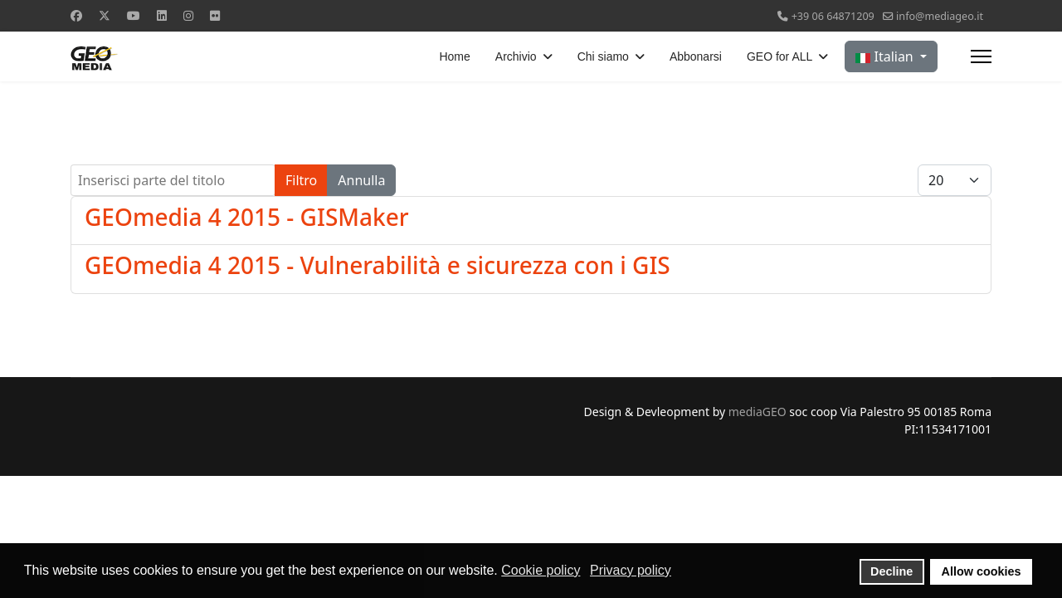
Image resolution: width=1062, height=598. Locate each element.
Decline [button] (891, 571)
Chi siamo (603, 56)
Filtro (301, 180)
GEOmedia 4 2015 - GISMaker (247, 217)
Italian (886, 56)
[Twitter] (104, 15)
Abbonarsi (696, 56)
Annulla (361, 180)
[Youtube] (133, 15)
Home (454, 56)
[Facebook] (76, 15)
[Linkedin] (162, 15)
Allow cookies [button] (981, 571)
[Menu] (981, 56)
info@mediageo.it (939, 16)
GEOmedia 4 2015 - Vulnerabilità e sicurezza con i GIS (377, 265)
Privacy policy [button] (630, 570)
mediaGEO (757, 411)
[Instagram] (188, 15)
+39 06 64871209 (833, 16)
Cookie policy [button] (540, 570)
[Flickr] (215, 15)
